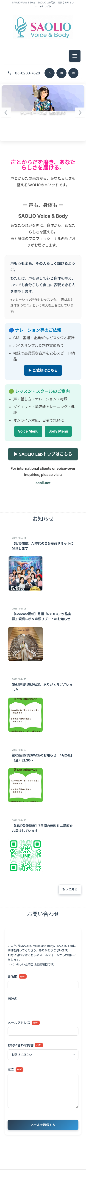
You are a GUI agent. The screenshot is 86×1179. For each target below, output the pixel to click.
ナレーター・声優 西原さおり (43, 113)
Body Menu (58, 431)
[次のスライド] (80, 113)
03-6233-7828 (27, 73)
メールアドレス (24, 1023)
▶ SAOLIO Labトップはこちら (43, 454)
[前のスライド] (6, 113)
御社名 (12, 999)
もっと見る (70, 889)
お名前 (17, 976)
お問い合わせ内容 (25, 1045)
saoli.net (43, 483)
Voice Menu (28, 431)
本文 (15, 1069)
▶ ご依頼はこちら (43, 370)
